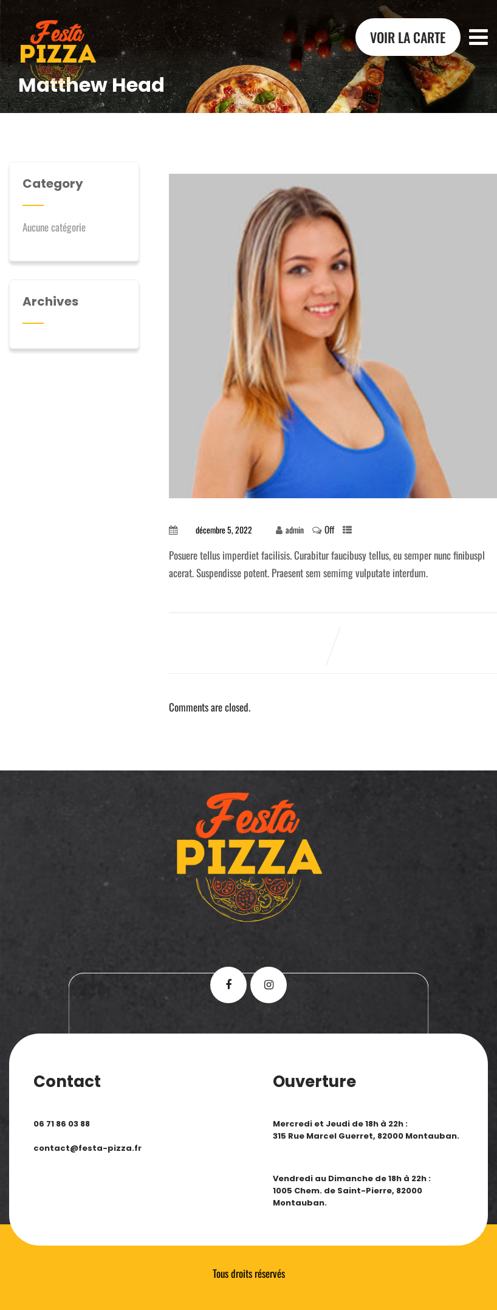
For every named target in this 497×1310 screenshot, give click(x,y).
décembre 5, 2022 (224, 530)
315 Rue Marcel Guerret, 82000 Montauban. (366, 1136)
